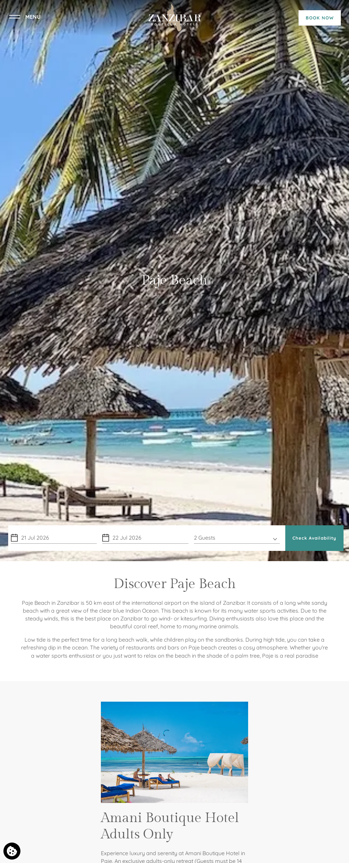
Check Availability (314, 538)
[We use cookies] (11, 851)
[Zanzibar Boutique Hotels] (174, 17)
